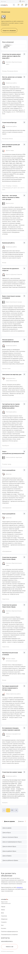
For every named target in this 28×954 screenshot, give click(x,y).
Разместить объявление (9, 30)
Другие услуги (10, 203)
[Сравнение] (22, 4)
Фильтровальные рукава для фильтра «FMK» (11, 145)
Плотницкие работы (11, 412)
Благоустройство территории (14, 457)
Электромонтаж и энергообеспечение (11, 379)
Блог (2, 925)
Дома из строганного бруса (10, 837)
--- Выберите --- (13, 45)
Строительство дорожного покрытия (10, 269)
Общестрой (13, 46)
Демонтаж (8, 474)
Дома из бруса (7, 832)
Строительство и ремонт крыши (12, 772)
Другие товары (10, 150)
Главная (3, 906)
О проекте (3, 922)
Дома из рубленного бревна (10, 860)
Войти (22, 1)
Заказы (3, 909)
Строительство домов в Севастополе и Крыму (9, 558)
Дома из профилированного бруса (12, 842)
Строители (4, 916)
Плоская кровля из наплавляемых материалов (10, 340)
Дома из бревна (7, 856)
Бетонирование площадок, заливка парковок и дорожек (11, 729)
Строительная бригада (9, 122)
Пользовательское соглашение (9, 934)
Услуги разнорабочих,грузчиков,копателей (12, 452)
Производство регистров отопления (10, 653)
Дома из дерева (7, 828)
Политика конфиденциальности (9, 931)
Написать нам (9, 946)
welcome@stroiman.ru (7, 941)
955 (12, 810)
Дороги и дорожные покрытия (14, 274)
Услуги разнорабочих (8, 470)
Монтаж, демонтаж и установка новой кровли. (12, 78)
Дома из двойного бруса (9, 851)
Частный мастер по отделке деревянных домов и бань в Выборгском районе (11, 406)
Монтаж (13, 48)
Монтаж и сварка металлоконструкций (11, 660)
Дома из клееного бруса (9, 846)
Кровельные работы (11, 83)
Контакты (3, 928)
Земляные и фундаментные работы (13, 735)
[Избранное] (18, 4)
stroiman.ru (20, 887)
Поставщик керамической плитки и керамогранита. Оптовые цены (10, 688)
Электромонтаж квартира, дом (11, 374)
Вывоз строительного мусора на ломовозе (11, 297)
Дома (2, 913)
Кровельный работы (8, 243)
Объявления (4, 919)
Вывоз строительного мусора (14, 302)
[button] (25, 821)
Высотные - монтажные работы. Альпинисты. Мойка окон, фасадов (10, 197)
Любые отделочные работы (13, 694)
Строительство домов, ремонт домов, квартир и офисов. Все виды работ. (11, 56)
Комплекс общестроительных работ (14, 63)
